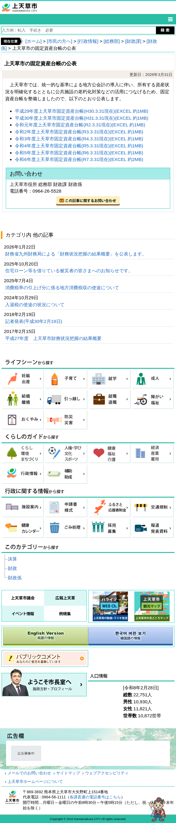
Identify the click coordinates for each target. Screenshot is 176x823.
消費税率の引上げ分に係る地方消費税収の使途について (62, 287)
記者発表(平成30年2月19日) (34, 321)
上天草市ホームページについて (35, 782)
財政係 (15, 577)
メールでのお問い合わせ (29, 773)
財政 (12, 568)
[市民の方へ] (59, 41)
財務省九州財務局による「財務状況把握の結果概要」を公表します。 (76, 253)
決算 (12, 558)
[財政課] (133, 41)
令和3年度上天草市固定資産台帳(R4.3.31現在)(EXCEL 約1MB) (79, 138)
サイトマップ (68, 773)
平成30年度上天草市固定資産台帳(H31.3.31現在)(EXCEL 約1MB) (81, 118)
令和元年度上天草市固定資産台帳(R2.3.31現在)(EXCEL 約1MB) (80, 124)
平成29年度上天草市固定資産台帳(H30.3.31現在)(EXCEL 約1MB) (81, 111)
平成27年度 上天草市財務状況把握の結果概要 (54, 338)
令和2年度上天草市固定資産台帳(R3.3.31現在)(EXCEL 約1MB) (79, 131)
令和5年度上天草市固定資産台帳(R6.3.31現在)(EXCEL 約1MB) (79, 152)
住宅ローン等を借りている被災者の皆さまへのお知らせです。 (69, 270)
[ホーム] (33, 41)
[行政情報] (88, 41)
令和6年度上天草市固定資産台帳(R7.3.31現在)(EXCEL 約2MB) (79, 159)
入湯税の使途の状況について (35, 304)
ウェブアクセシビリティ (107, 773)
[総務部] (112, 41)
